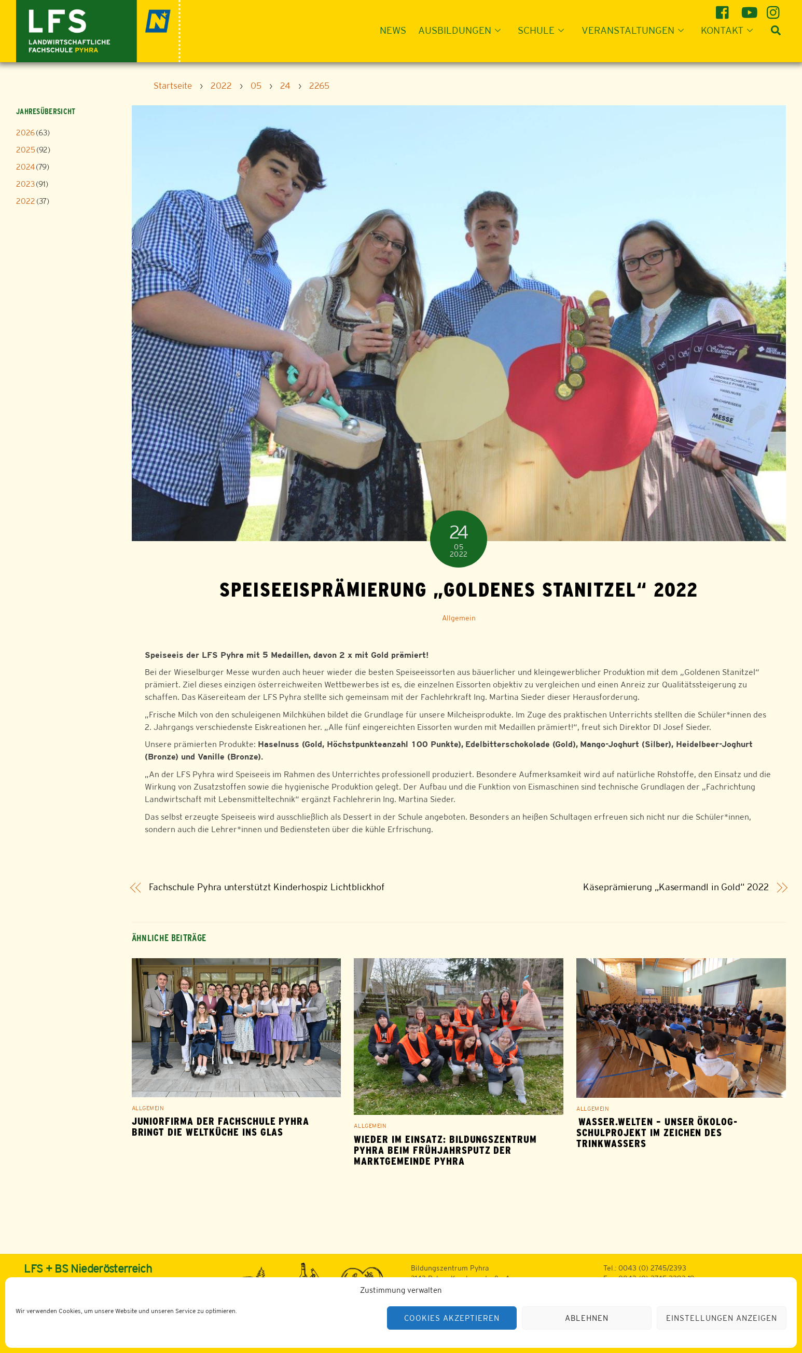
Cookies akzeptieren (452, 1318)
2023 (25, 184)
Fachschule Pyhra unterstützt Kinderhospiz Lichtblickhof (266, 887)
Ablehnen (587, 1318)
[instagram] (775, 8)
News (393, 30)
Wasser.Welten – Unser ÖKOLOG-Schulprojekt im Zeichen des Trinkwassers (657, 1132)
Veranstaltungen (636, 30)
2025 (25, 149)
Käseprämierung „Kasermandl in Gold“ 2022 (675, 887)
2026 (25, 132)
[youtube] (749, 8)
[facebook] (724, 8)
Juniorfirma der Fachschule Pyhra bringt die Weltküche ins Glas (221, 1127)
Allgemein (459, 618)
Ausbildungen (462, 30)
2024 (25, 166)
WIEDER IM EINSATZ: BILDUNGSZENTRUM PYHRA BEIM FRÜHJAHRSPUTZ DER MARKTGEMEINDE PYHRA (445, 1150)
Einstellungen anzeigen (721, 1318)
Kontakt (730, 30)
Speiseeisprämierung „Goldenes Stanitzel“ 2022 (458, 589)
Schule (544, 30)
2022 (25, 201)
